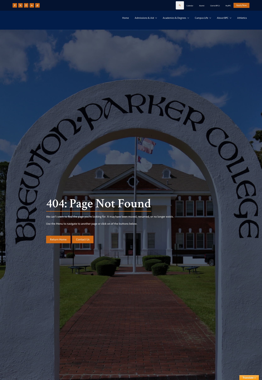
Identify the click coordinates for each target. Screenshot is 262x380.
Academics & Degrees (174, 17)
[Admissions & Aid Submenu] (156, 17)
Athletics (242, 17)
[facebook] (15, 5)
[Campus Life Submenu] (211, 17)
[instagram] (26, 5)
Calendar (189, 6)
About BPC (222, 17)
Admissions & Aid (144, 17)
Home (125, 17)
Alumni (201, 6)
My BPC (228, 6)
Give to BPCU (215, 6)
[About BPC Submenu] (231, 17)
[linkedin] (32, 5)
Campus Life (201, 17)
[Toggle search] (180, 5)
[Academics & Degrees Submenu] (189, 17)
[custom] (20, 5)
